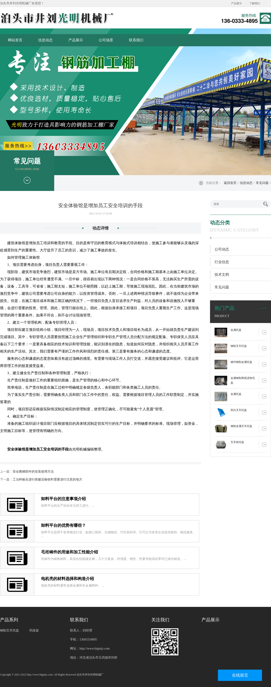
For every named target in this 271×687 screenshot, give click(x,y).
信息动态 (45, 40)
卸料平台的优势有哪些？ (63, 525)
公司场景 (106, 40)
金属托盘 (236, 330)
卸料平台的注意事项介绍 (63, 499)
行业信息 (222, 262)
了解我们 (254, 3)
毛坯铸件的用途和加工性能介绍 (69, 552)
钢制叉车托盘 (239, 346)
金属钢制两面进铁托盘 (243, 380)
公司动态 (222, 249)
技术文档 (222, 274)
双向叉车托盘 (239, 410)
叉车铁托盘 (237, 442)
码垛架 (34, 630)
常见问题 (262, 183)
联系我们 (136, 40)
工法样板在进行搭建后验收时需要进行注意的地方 (47, 479)
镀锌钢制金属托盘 (241, 362)
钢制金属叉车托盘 (241, 426)
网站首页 (15, 40)
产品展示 (236, 3)
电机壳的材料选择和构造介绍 (67, 578)
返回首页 (230, 183)
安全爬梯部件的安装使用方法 (33, 471)
